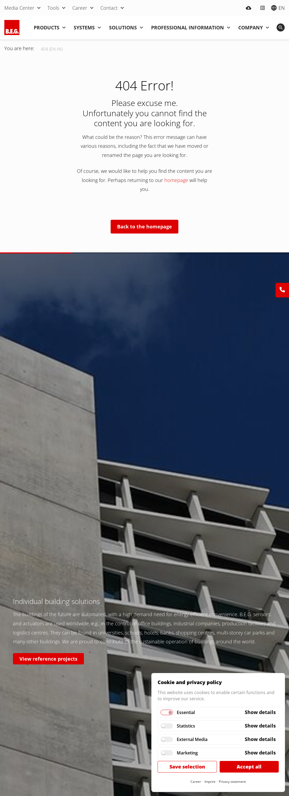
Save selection (187, 766)
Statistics (186, 726)
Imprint (210, 781)
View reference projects (48, 659)
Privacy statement (232, 781)
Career (196, 781)
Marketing (187, 753)
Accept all (249, 766)
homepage (176, 180)
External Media (192, 739)
